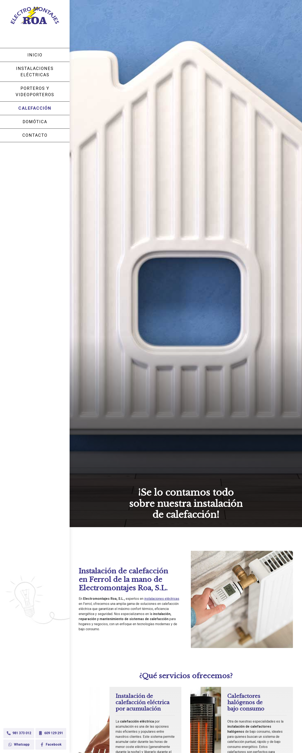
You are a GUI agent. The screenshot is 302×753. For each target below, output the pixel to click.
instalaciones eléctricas (161, 599)
